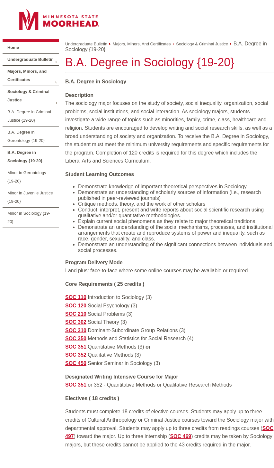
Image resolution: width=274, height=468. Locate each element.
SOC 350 (75, 338)
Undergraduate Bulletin (30, 59)
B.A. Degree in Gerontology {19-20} (26, 136)
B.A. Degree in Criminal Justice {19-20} (29, 116)
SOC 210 (75, 314)
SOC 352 (75, 355)
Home (13, 47)
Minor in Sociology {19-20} (28, 217)
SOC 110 (75, 297)
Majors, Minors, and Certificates (27, 75)
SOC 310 (75, 330)
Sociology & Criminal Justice (28, 95)
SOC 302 (75, 322)
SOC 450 (75, 363)
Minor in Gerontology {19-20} (26, 176)
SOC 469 (180, 436)
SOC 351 (75, 347)
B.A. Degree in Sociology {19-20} (24, 156)
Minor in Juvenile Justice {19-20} (30, 197)
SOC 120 (75, 305)
